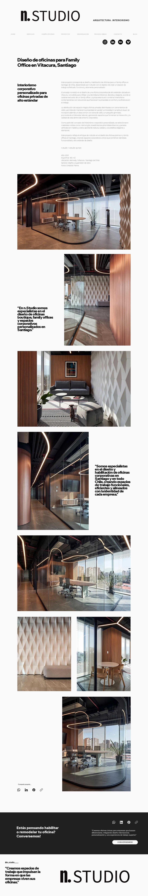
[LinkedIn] (112, 42)
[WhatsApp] (18, 789)
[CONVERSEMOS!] (125, 842)
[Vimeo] (128, 42)
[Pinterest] (33, 789)
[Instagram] (105, 42)
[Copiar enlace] (41, 789)
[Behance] (120, 42)
